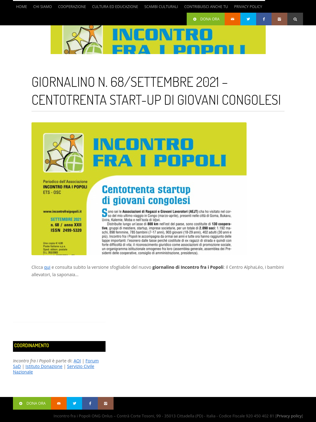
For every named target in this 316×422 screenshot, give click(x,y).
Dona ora (205, 19)
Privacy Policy (248, 6)
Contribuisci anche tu (206, 6)
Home (21, 6)
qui (47, 267)
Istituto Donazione (44, 366)
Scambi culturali (161, 6)
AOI (77, 361)
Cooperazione (72, 6)
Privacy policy (288, 416)
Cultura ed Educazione (115, 6)
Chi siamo (42, 6)
